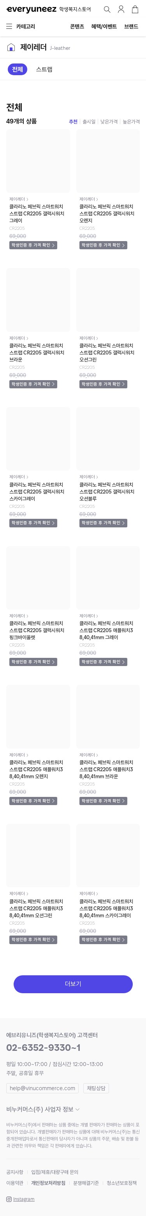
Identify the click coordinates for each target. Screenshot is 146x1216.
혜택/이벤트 (104, 26)
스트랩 (44, 69)
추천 (73, 122)
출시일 (89, 122)
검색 (107, 9)
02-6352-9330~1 (43, 1047)
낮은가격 (109, 122)
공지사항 (14, 1172)
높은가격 (131, 122)
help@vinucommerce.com (42, 1088)
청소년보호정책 (122, 1183)
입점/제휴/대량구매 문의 (54, 1172)
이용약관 (14, 1183)
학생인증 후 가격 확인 (31, 245)
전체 (17, 69)
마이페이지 (121, 9)
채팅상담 (96, 1088)
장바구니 (135, 9)
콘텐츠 (77, 26)
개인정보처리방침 (48, 1183)
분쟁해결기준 (86, 1183)
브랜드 (131, 26)
